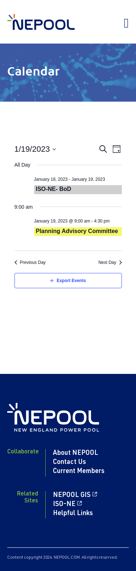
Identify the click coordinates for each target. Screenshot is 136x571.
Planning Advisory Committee (77, 231)
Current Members (78, 471)
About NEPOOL (75, 453)
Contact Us (69, 462)
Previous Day (33, 262)
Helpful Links (73, 513)
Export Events (71, 280)
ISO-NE (64, 504)
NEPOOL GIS (72, 495)
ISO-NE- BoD (53, 189)
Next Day (107, 262)
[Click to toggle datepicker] (36, 149)
